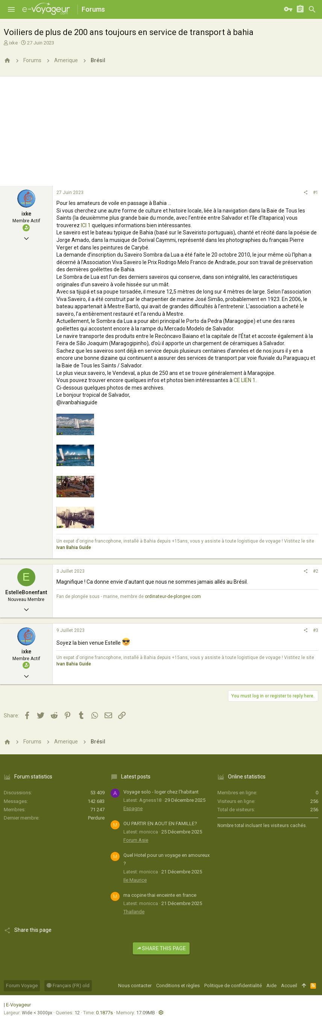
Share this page (161, 948)
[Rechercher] (312, 9)
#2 (315, 571)
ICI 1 (86, 225)
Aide (271, 985)
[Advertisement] (161, 129)
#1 (315, 192)
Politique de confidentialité (233, 985)
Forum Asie (135, 840)
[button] (11, 9)
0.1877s (104, 1012)
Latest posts (135, 777)
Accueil (289, 985)
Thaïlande (133, 911)
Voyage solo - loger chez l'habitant (161, 792)
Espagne (133, 808)
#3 (315, 630)
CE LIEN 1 (244, 380)
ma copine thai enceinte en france (159, 895)
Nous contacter (135, 985)
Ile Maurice (135, 880)
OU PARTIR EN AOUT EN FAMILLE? (160, 823)
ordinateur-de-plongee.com (173, 596)
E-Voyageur (18, 1005)
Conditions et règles (178, 985)
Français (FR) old (68, 985)
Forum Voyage (22, 985)
